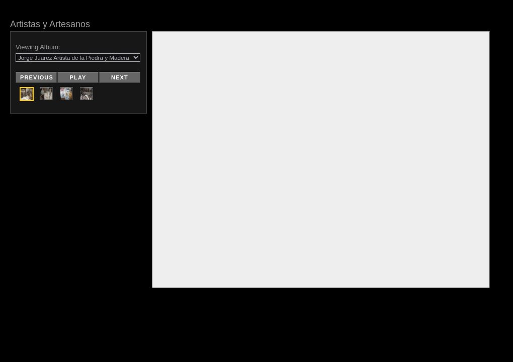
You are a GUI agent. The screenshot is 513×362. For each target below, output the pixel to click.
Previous (36, 77)
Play (78, 77)
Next (119, 77)
